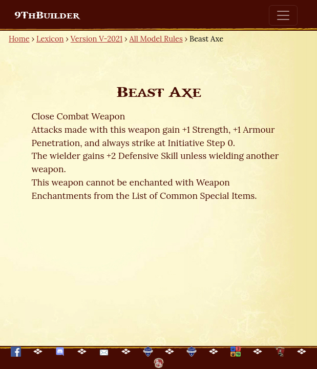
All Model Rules (156, 39)
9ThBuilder (46, 15)
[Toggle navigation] (283, 15)
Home (19, 39)
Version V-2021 (96, 39)
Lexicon (50, 39)
